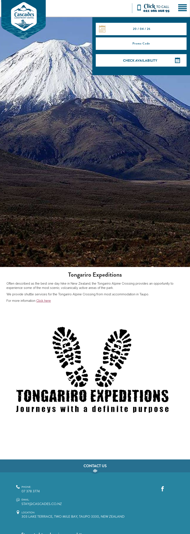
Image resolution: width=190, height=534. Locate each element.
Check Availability (140, 60)
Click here (43, 300)
